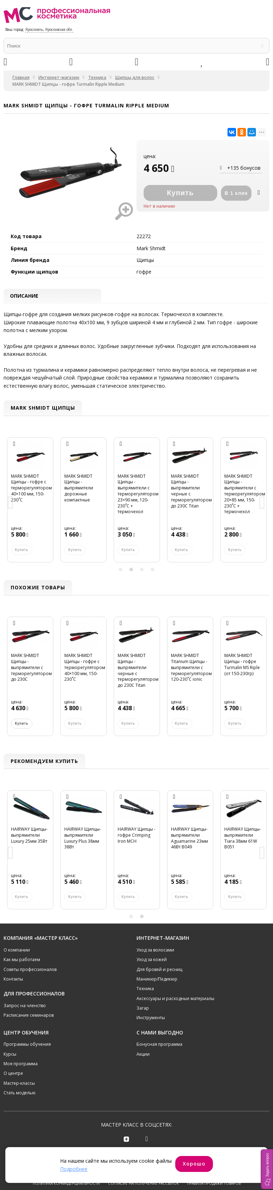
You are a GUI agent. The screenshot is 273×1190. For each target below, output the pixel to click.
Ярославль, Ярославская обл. (49, 29)
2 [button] (131, 570)
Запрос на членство (25, 1006)
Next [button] (262, 504)
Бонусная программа (159, 1045)
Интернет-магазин (58, 77)
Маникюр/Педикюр (156, 980)
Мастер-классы (19, 1084)
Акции (143, 1055)
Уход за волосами (155, 951)
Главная (21, 77)
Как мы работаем (22, 960)
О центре (13, 1074)
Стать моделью (20, 1093)
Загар (142, 1009)
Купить (21, 724)
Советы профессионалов (30, 970)
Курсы (10, 1055)
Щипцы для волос (134, 77)
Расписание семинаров (29, 1016)
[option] (30, 504)
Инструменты (150, 1018)
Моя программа (21, 1064)
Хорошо (194, 1163)
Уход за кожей (151, 960)
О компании (17, 951)
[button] (267, 1169)
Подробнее (73, 1169)
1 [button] (120, 570)
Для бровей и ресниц (159, 970)
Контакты (13, 980)
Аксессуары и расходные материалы (175, 999)
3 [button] (141, 570)
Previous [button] (10, 504)
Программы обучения (27, 1045)
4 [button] (152, 570)
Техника (97, 77)
